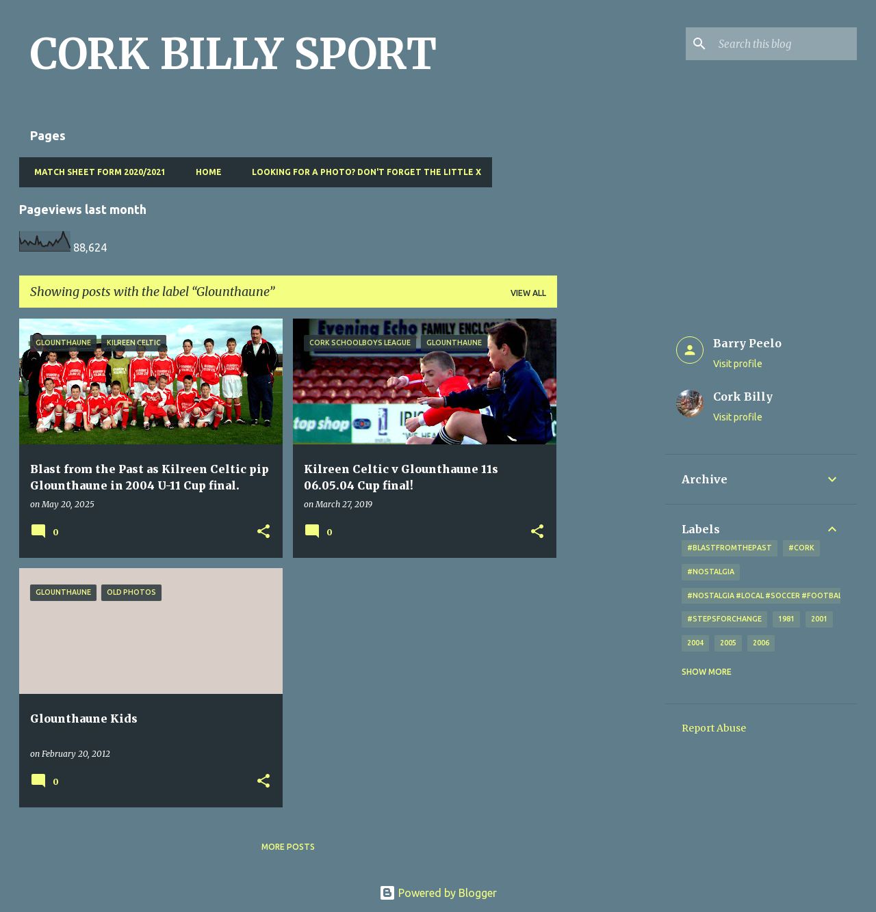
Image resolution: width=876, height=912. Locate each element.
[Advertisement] (611, 524)
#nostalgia (710, 571)
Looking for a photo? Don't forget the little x (362, 171)
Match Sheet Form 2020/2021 (96, 171)
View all (528, 293)
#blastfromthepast (729, 548)
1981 (786, 619)
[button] (263, 532)
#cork (801, 548)
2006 (761, 643)
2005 (728, 643)
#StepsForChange (724, 619)
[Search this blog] (785, 43)
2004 (695, 643)
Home (205, 171)
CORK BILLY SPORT (233, 54)
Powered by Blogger (438, 893)
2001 (819, 619)
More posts (288, 846)
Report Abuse (714, 728)
